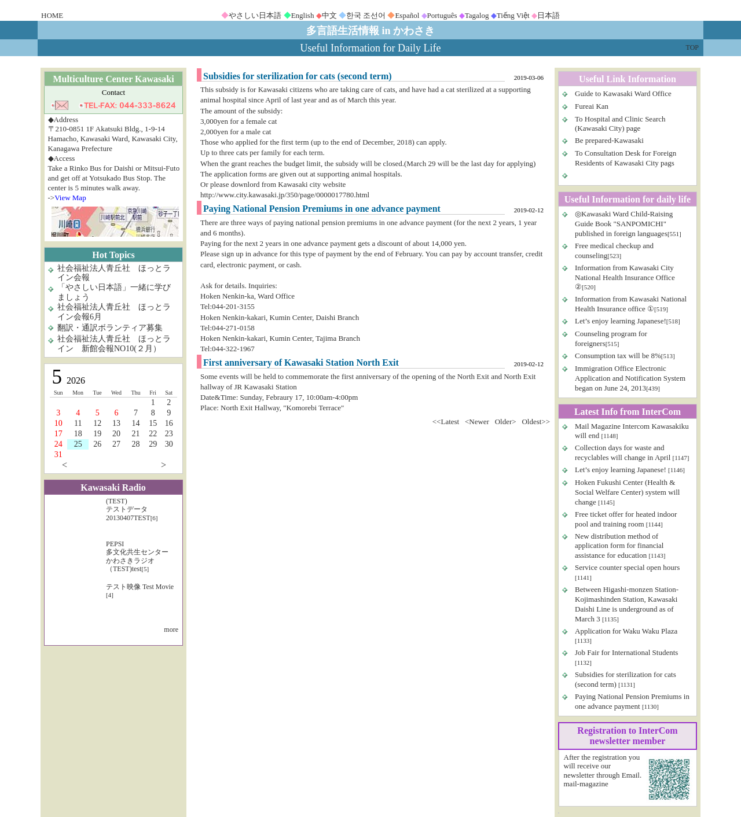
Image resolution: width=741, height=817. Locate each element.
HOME (52, 15)
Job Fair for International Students (626, 652)
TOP (692, 47)
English (302, 15)
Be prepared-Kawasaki (609, 140)
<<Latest (445, 421)
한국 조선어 (366, 15)
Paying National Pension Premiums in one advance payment (632, 701)
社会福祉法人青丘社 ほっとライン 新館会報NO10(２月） (114, 343)
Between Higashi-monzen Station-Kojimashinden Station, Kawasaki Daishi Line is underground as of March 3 (626, 604)
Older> (505, 421)
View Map (70, 197)
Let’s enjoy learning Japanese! (620, 321)
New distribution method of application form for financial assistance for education (619, 546)
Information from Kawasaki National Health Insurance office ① (631, 304)
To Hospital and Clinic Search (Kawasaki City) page (620, 124)
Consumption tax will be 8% (618, 355)
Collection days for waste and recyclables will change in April (624, 452)
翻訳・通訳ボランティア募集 (110, 327)
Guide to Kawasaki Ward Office (623, 93)
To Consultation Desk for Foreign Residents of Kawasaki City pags (625, 158)
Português (442, 15)
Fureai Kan (591, 106)
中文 (329, 15)
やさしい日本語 (255, 15)
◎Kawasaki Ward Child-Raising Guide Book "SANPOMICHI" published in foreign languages (624, 223)
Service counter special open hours (627, 567)
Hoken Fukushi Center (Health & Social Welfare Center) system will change (627, 492)
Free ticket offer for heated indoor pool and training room (626, 519)
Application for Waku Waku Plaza (626, 631)
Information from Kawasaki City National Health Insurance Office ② (625, 277)
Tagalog (477, 15)
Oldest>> (536, 421)
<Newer (477, 421)
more (171, 629)
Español (407, 15)
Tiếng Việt (513, 15)
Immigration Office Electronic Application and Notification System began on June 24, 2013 (630, 378)
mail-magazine (586, 783)
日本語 (548, 15)
